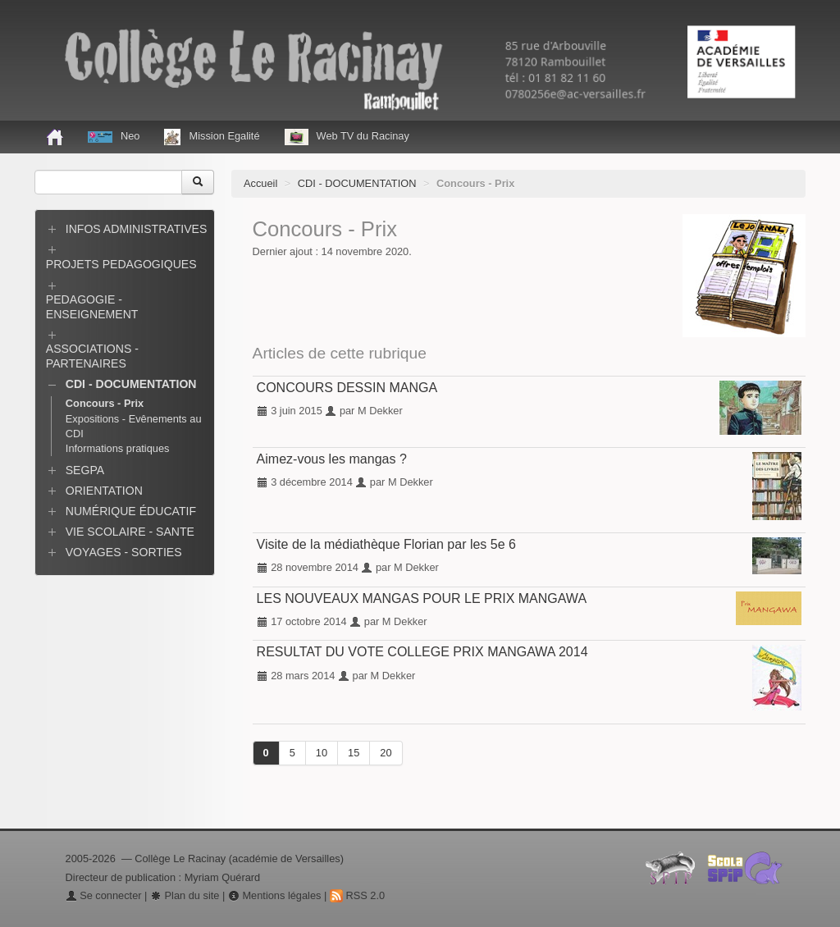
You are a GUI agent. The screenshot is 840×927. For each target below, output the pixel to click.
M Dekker (380, 410)
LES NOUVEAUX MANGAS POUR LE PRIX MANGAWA (422, 598)
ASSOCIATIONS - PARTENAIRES (92, 356)
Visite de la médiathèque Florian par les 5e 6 (386, 544)
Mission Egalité (211, 137)
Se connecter (104, 895)
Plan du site (184, 895)
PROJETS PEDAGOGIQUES (121, 264)
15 (353, 753)
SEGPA (85, 470)
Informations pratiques (118, 448)
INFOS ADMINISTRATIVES (137, 228)
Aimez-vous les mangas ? (332, 459)
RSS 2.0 (357, 895)
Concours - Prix (105, 403)
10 (321, 753)
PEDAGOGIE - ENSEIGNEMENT (92, 307)
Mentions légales (275, 895)
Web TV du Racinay (347, 137)
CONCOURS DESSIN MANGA (347, 388)
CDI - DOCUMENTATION (357, 183)
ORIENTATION (104, 490)
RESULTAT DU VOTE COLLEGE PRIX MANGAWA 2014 (422, 652)
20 (385, 753)
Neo (113, 136)
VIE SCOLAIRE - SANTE (130, 531)
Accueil (260, 183)
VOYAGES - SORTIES (124, 552)
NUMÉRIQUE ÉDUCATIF (131, 511)
